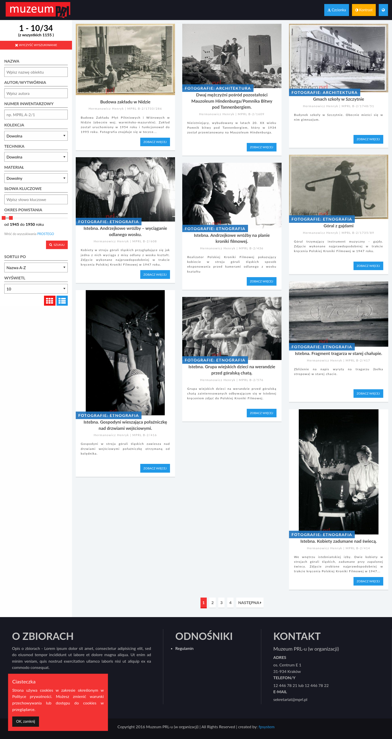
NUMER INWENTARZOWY (29, 103)
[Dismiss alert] (25, 721)
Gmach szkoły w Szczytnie (338, 99)
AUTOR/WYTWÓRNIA (25, 82)
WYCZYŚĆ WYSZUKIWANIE (36, 45)
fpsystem (266, 726)
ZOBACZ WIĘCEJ (155, 142)
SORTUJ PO (15, 256)
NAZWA (11, 61)
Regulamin (184, 648)
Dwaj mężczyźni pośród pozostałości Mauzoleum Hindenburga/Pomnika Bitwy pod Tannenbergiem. (231, 101)
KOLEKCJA (14, 124)
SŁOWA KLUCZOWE (23, 188)
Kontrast (364, 10)
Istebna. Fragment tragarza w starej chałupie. (338, 353)
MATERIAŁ (14, 167)
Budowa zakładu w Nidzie (125, 101)
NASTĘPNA (250, 602)
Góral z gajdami (339, 225)
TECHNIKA (14, 146)
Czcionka (337, 10)
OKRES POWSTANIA (23, 209)
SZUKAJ (56, 245)
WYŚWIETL (14, 277)
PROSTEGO (45, 234)
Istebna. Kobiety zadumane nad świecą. (338, 541)
